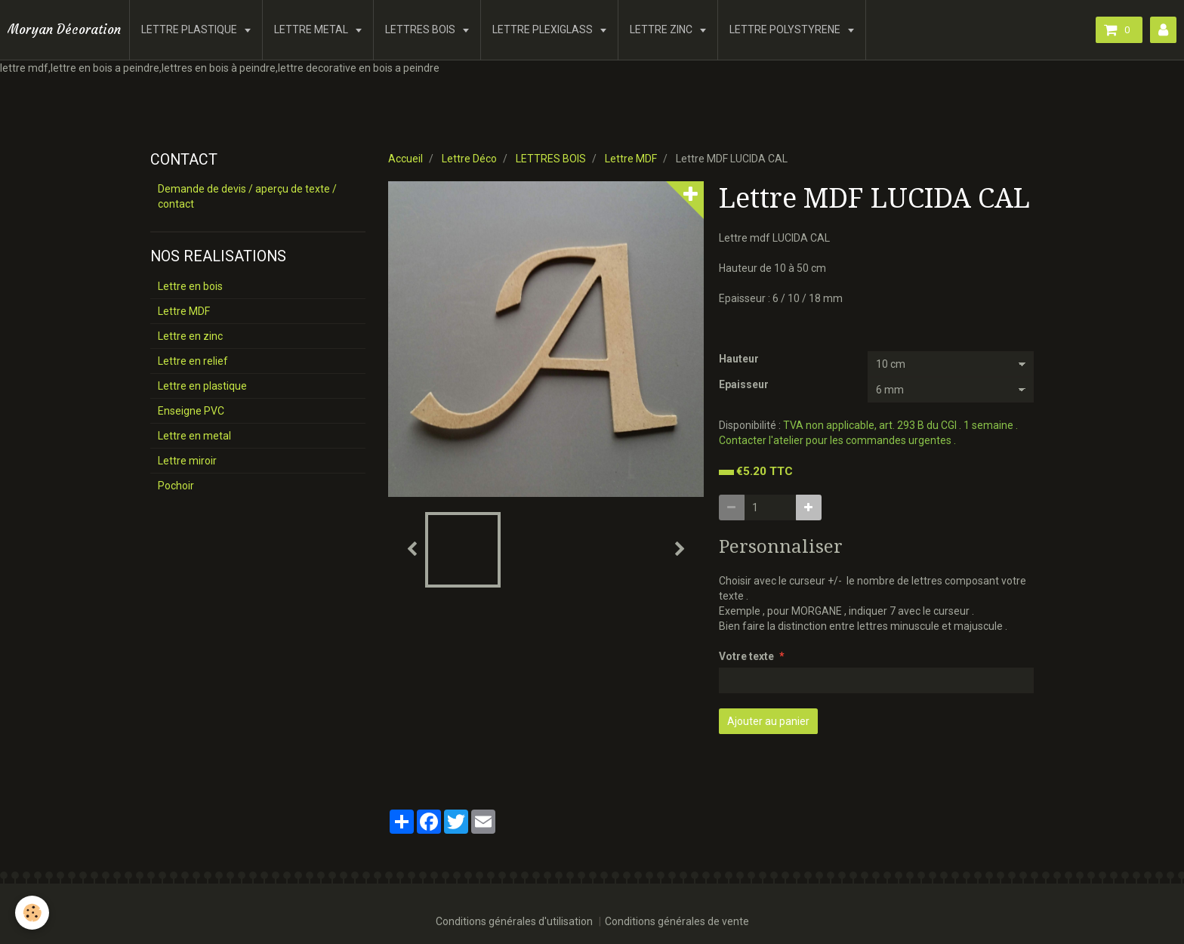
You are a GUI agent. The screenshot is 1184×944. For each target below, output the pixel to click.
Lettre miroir (187, 461)
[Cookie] (32, 913)
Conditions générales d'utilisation (514, 921)
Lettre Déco (469, 159)
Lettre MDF (631, 159)
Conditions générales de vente (677, 921)
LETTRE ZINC (662, 29)
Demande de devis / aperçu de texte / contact (247, 196)
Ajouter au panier (768, 721)
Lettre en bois (190, 286)
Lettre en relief (193, 361)
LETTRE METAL (312, 29)
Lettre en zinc (190, 336)
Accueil (405, 159)
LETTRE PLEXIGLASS (543, 29)
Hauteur (739, 359)
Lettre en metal (194, 436)
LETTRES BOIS (421, 29)
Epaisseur (744, 384)
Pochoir (176, 486)
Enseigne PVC (191, 411)
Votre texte (746, 656)
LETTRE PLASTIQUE (190, 29)
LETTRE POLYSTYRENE (786, 29)
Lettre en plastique (202, 386)
